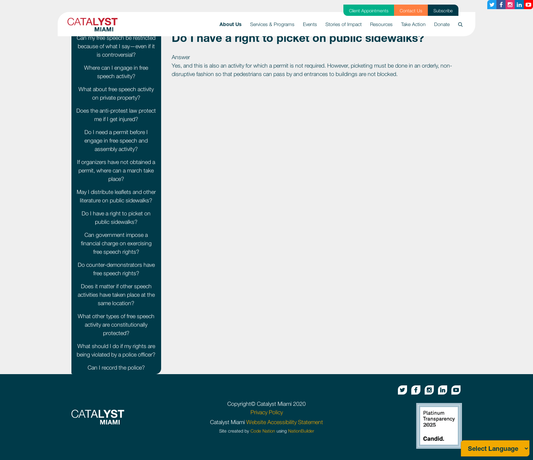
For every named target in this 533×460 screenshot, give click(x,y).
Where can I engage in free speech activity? (116, 71)
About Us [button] (233, 23)
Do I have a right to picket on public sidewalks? (116, 217)
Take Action (413, 24)
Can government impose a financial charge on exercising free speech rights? (116, 243)
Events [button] (310, 24)
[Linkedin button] (519, 4)
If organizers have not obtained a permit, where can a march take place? (116, 170)
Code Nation (262, 431)
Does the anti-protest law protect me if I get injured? (116, 114)
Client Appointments (368, 10)
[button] (460, 24)
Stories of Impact (343, 24)
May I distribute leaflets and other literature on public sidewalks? (116, 196)
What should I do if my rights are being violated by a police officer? (116, 350)
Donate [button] (442, 24)
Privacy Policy (266, 412)
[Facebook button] (501, 4)
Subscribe (443, 10)
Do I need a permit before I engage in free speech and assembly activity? (116, 140)
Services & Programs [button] (272, 24)
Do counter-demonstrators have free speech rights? (116, 268)
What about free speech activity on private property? (116, 93)
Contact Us (411, 10)
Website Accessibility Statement (284, 422)
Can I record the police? (116, 367)
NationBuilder (301, 431)
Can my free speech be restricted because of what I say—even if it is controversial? (116, 46)
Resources (381, 24)
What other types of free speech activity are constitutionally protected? (116, 324)
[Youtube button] (528, 4)
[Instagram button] (510, 4)
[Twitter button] (491, 4)
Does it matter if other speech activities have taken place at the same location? (116, 294)
